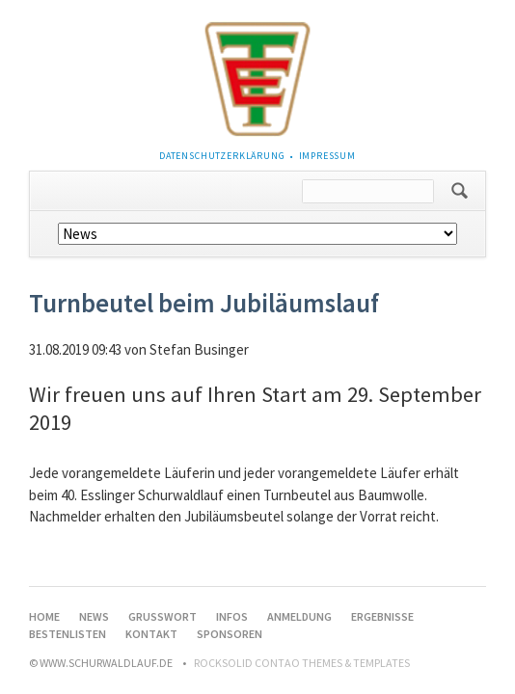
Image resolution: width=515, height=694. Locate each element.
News (94, 616)
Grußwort (162, 616)
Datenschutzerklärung (222, 155)
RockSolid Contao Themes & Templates (302, 662)
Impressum (328, 155)
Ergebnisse (382, 616)
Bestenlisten (67, 634)
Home (44, 616)
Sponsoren (229, 634)
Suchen (459, 191)
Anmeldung (299, 616)
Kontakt (151, 634)
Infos (232, 616)
